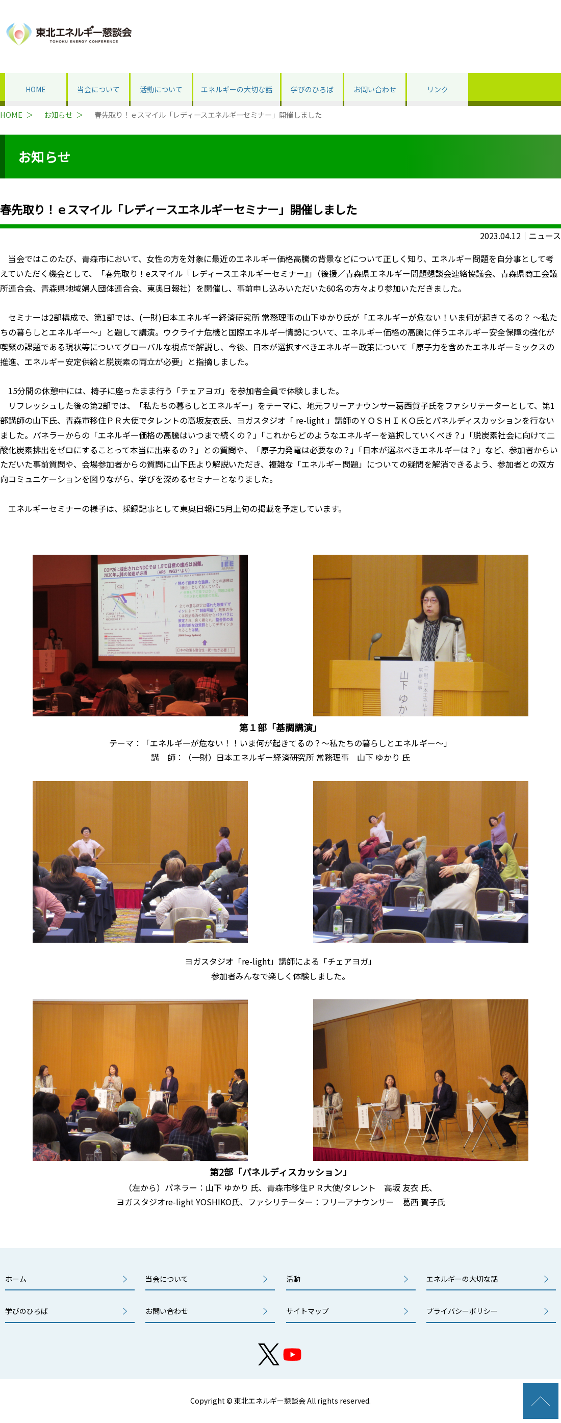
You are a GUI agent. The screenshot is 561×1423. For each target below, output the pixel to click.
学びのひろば (312, 89)
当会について (98, 89)
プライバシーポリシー (462, 1311)
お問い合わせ (374, 89)
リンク (437, 89)
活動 (293, 1279)
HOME (36, 89)
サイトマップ (307, 1311)
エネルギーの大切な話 (236, 89)
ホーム (16, 1279)
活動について (161, 89)
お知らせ (58, 115)
